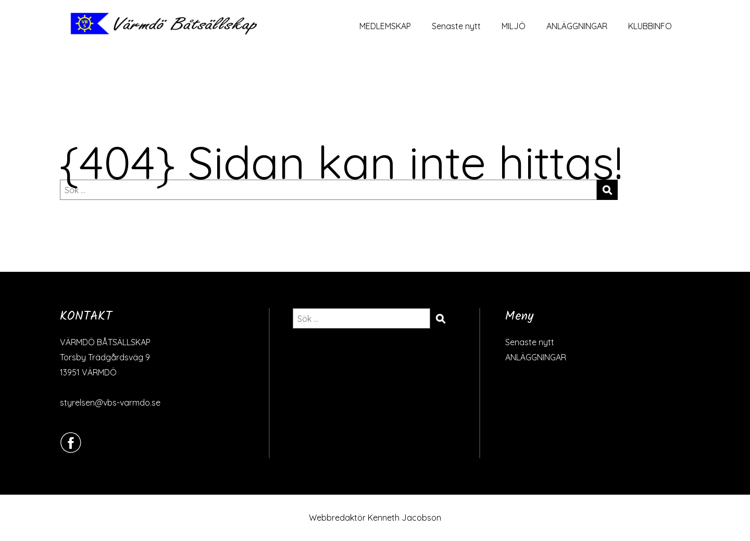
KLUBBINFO (650, 26)
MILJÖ (514, 26)
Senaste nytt (456, 26)
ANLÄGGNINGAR (576, 26)
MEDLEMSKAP (385, 26)
